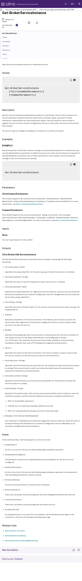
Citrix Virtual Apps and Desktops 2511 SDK (56, 10)
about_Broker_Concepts (15, 531)
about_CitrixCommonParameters (29, 204)
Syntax (6, 37)
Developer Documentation (23, 4)
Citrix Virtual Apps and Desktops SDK (20, 10)
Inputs (6, 54)
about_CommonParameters (66, 220)
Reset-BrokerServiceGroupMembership (21, 541)
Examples (7, 46)
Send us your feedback (12, 559)
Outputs (7, 58)
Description (8, 41)
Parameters (8, 50)
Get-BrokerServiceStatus (15, 536)
